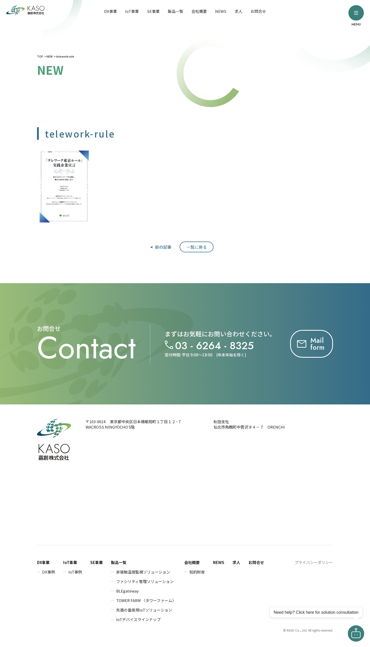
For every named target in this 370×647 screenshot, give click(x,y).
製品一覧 (175, 11)
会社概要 (199, 11)
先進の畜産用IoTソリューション (144, 610)
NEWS (220, 11)
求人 (238, 11)
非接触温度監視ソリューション (143, 572)
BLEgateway (127, 591)
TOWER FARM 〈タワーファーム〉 (146, 600)
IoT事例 (75, 572)
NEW (50, 56)
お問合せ (258, 11)
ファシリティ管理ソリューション (145, 581)
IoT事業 (132, 11)
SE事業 (153, 11)
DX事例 (48, 572)
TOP (40, 56)
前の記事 (163, 247)
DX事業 (110, 11)
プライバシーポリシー (313, 562)
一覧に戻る (196, 247)
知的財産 (197, 572)
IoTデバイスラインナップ (138, 619)
